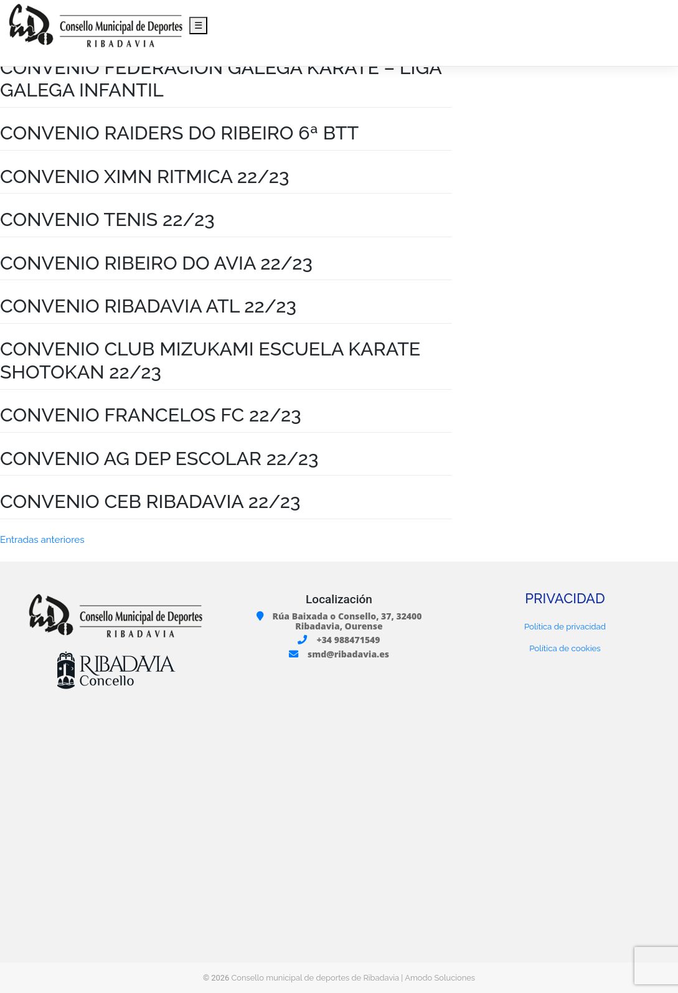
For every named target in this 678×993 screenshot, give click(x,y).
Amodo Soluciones (440, 977)
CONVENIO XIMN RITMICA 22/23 (144, 176)
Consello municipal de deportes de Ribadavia (315, 977)
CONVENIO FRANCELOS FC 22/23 (150, 414)
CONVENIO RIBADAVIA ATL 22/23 (148, 305)
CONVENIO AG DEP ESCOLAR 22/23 (159, 458)
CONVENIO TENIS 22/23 (107, 219)
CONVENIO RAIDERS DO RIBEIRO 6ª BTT (179, 132)
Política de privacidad (565, 626)
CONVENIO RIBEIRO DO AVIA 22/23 (156, 263)
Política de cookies (565, 648)
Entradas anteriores (42, 539)
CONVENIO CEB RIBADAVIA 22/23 (150, 501)
